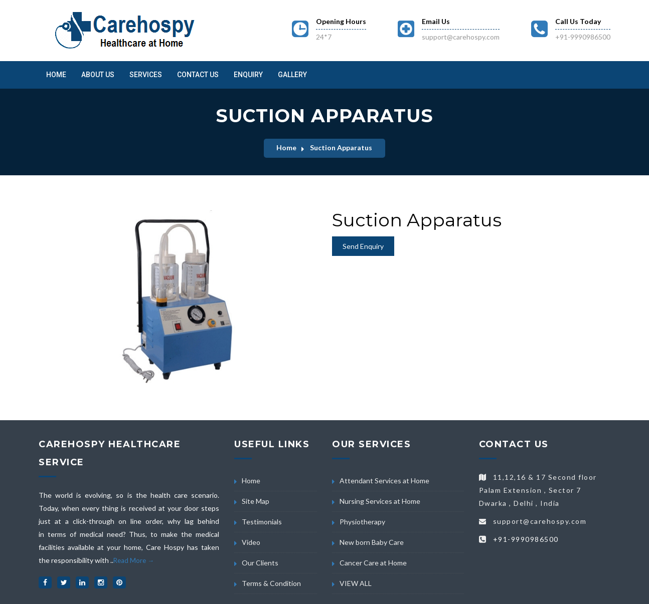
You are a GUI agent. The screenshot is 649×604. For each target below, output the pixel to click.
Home (56, 75)
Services (145, 75)
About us (97, 75)
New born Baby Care (372, 542)
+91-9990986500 (582, 37)
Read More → (133, 560)
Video (251, 542)
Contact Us (198, 75)
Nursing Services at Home (380, 501)
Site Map (255, 501)
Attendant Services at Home (384, 480)
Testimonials (262, 521)
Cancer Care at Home (373, 562)
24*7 (324, 37)
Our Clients (260, 562)
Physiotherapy (362, 521)
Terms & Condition (271, 583)
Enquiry (248, 75)
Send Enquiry (363, 246)
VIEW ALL (356, 583)
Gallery (292, 75)
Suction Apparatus (341, 147)
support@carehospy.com (461, 37)
